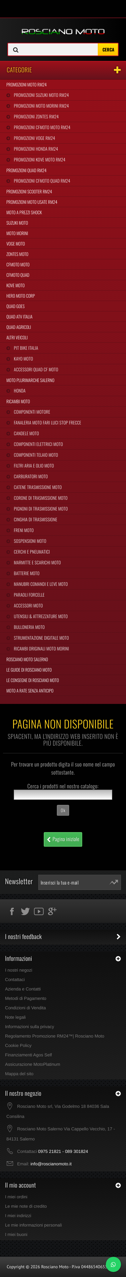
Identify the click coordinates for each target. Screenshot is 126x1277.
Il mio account (20, 1185)
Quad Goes (15, 306)
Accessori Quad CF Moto (35, 369)
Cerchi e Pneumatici (31, 551)
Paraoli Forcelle (28, 594)
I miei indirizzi (18, 1215)
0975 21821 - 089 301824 (63, 1151)
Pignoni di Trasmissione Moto (40, 508)
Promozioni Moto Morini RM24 (41, 105)
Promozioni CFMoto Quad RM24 (41, 180)
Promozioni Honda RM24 (35, 148)
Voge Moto (15, 243)
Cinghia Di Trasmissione (35, 519)
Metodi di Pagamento (25, 998)
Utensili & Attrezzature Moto (40, 616)
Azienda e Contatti (23, 988)
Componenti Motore (31, 411)
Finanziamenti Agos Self (28, 1054)
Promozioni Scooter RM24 (29, 191)
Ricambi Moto (18, 401)
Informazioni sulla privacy (29, 1026)
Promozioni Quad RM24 (26, 170)
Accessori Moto (28, 605)
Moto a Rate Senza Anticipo (29, 690)
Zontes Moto (17, 254)
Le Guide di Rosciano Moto (29, 669)
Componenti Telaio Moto (35, 454)
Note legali (15, 1017)
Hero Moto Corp (20, 295)
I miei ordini (16, 1196)
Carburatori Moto (30, 476)
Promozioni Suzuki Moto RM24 (41, 94)
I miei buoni (16, 1234)
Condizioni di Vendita (25, 1007)
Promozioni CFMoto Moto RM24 (41, 127)
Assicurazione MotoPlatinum (32, 1064)
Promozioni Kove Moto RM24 (39, 159)
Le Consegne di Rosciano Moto (32, 680)
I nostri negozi (18, 970)
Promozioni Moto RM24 (26, 84)
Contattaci (15, 979)
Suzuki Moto (17, 222)
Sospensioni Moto (29, 540)
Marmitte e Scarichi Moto (37, 562)
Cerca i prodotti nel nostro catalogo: (63, 786)
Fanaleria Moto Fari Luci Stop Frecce (47, 422)
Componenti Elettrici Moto (38, 444)
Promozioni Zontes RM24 (36, 116)
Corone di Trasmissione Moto (40, 497)
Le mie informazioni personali (33, 1225)
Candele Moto (26, 433)
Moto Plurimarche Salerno (30, 380)
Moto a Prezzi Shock (24, 212)
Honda (19, 390)
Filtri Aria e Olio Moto (33, 465)
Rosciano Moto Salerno (27, 659)
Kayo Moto (23, 358)
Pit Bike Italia (25, 347)
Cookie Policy (18, 1045)
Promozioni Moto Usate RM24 (31, 201)
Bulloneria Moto (29, 627)
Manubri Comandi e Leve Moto (40, 583)
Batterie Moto (26, 573)
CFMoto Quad (17, 274)
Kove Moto (15, 285)
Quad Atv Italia (19, 316)
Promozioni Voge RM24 (34, 138)
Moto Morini (17, 233)
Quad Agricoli (18, 327)
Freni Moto (23, 530)
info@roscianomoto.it (51, 1163)
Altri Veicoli (17, 337)
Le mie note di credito (26, 1206)
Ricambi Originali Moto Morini (41, 648)
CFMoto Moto (18, 264)
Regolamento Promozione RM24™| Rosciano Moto (54, 1036)
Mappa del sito (19, 1073)
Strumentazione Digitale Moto (41, 637)
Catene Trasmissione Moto (37, 487)
